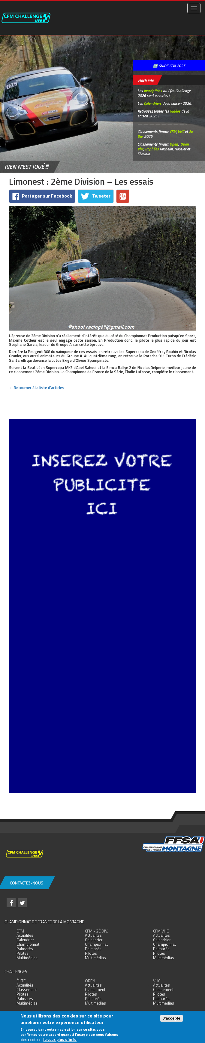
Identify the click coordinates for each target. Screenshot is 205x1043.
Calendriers (152, 103)
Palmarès (25, 949)
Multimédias (27, 958)
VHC (181, 131)
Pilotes (23, 953)
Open (174, 144)
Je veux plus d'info (60, 1039)
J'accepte (171, 1018)
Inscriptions (153, 91)
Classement (27, 990)
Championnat (28, 944)
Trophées (152, 149)
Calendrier (25, 940)
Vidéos (175, 111)
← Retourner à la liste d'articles (36, 388)
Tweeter (95, 196)
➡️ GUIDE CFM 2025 (169, 66)
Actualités (25, 935)
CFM (173, 131)
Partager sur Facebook (42, 196)
